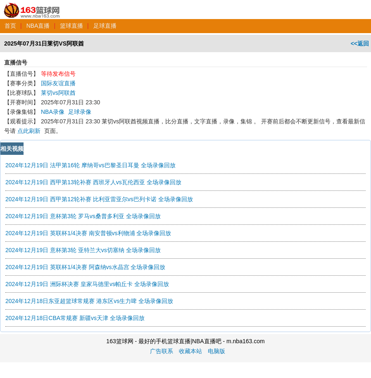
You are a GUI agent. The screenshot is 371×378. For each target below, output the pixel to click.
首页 (10, 25)
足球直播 (105, 25)
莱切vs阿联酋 (58, 92)
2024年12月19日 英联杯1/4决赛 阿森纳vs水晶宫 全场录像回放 (85, 267)
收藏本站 (190, 351)
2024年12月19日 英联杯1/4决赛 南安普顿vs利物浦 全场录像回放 (88, 233)
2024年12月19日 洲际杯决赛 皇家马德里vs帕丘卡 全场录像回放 (87, 284)
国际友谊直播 (58, 83)
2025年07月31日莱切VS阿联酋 (44, 43)
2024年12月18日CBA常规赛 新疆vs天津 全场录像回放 (75, 318)
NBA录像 (52, 111)
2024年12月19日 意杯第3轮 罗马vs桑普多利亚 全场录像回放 (83, 216)
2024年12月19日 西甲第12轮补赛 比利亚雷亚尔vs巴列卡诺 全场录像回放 (99, 199)
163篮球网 (32, 6)
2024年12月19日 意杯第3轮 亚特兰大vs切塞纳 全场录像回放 (83, 250)
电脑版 (216, 351)
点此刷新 (28, 131)
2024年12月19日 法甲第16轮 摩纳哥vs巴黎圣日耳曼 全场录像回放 (90, 165)
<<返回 (360, 43)
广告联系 (161, 351)
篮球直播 (71, 25)
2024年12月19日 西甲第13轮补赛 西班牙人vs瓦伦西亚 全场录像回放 (93, 182)
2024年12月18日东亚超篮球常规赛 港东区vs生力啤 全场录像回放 (89, 301)
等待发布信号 (58, 73)
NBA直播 (38, 25)
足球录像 (79, 111)
